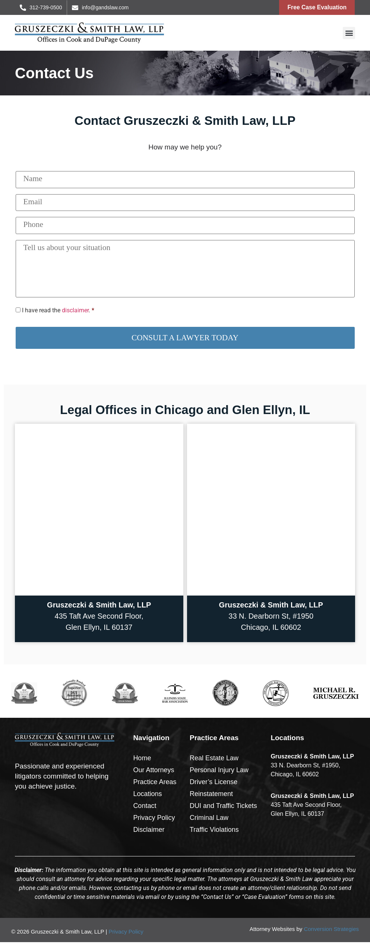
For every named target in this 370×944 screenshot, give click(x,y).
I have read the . (56, 313)
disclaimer (75, 312)
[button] (349, 34)
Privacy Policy (125, 934)
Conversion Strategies (331, 931)
